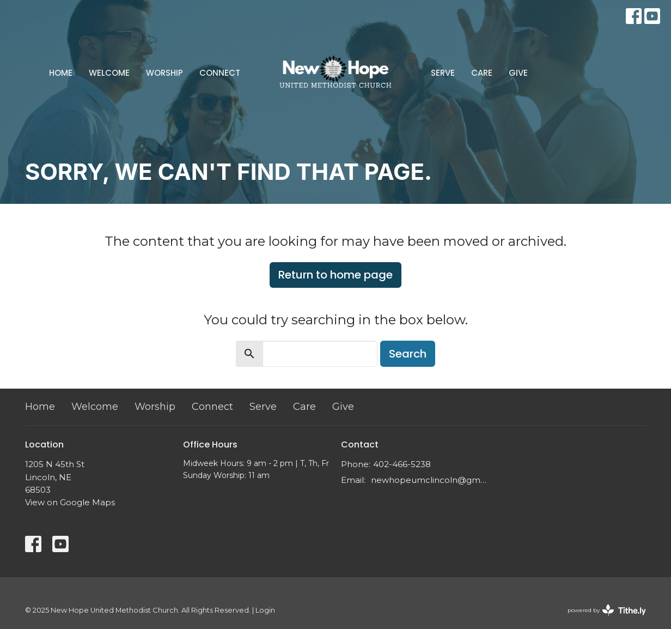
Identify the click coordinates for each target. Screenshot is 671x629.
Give (518, 72)
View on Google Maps (70, 502)
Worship (164, 72)
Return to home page (335, 274)
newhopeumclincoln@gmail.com (429, 480)
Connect (219, 72)
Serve (443, 72)
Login (265, 610)
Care (481, 72)
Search (407, 353)
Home (60, 72)
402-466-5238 (402, 464)
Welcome (109, 72)
